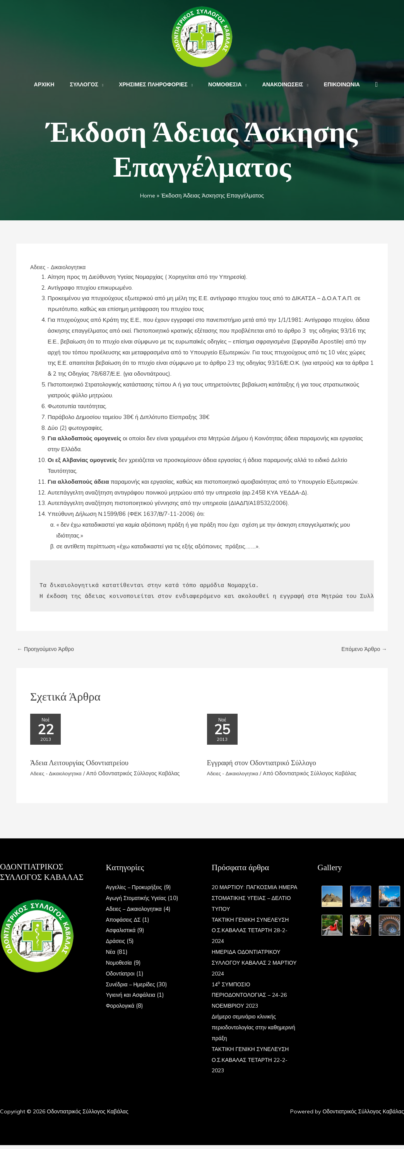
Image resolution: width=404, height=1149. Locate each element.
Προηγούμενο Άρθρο (47, 649)
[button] (362, 85)
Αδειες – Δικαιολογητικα (136, 912)
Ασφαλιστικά (122, 934)
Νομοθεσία (120, 966)
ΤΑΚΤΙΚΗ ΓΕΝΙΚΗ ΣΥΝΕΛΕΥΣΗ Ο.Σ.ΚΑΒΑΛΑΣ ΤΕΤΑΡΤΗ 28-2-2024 (253, 934)
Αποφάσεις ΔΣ (125, 923)
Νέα (111, 955)
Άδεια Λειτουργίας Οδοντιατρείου (83, 766)
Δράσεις (116, 944)
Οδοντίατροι (121, 977)
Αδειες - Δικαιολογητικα (60, 267)
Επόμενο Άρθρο (362, 649)
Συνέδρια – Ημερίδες (132, 988)
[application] (107, 84)
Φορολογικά (121, 1009)
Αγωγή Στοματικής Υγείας (138, 901)
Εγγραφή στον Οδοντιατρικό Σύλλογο (266, 766)
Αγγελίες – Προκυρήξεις (136, 891)
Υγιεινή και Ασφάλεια (132, 998)
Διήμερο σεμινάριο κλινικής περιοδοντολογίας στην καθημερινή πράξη (246, 1031)
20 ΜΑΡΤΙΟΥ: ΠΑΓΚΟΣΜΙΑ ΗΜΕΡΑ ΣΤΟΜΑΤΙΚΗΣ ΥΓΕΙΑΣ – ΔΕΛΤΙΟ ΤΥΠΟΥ (254, 901)
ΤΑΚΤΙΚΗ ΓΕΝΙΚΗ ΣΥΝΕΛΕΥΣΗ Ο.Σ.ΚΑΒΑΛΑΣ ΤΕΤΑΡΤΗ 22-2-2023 (253, 1063)
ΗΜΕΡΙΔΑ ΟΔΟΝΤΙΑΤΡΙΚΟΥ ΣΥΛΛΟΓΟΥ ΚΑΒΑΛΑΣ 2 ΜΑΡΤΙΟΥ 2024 (249, 966)
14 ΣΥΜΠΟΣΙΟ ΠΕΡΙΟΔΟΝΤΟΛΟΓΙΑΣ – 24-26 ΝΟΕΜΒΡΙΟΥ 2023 (252, 998)
